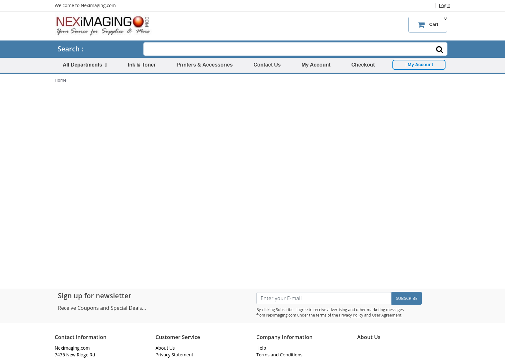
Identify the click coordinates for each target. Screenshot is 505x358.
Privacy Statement (175, 355)
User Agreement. (387, 315)
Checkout (363, 64)
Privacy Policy (351, 315)
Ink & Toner (142, 64)
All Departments (85, 64)
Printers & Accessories (205, 64)
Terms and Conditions (279, 355)
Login (444, 5)
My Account (315, 64)
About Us (165, 348)
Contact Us (266, 64)
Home (61, 80)
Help (261, 348)
